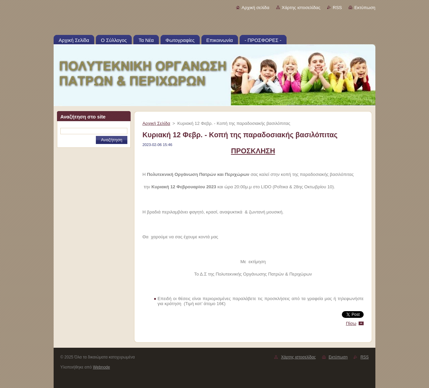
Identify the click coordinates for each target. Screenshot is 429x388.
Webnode (101, 367)
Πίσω (351, 323)
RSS (337, 7)
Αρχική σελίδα (255, 7)
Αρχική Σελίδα (156, 123)
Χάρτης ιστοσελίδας (301, 7)
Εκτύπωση (364, 7)
